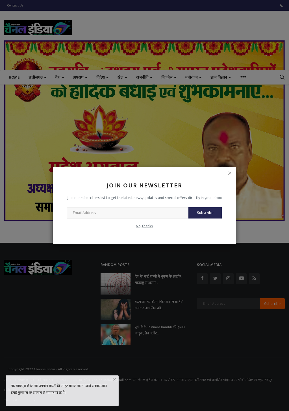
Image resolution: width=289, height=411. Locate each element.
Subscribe (205, 212)
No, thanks (144, 226)
